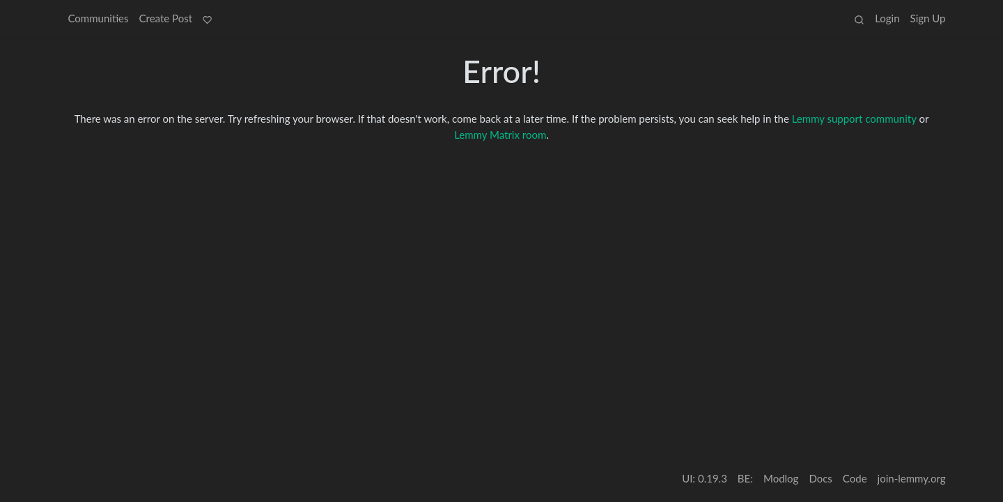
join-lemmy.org (912, 478)
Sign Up (928, 18)
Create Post (166, 18)
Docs (820, 478)
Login (887, 18)
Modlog (780, 478)
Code (855, 478)
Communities (98, 18)
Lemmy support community (854, 118)
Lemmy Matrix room (500, 134)
